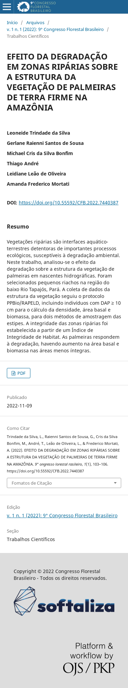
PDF (21, 373)
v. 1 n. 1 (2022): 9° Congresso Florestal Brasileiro (55, 29)
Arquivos (35, 22)
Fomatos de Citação (32, 483)
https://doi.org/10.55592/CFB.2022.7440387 (68, 202)
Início (12, 22)
